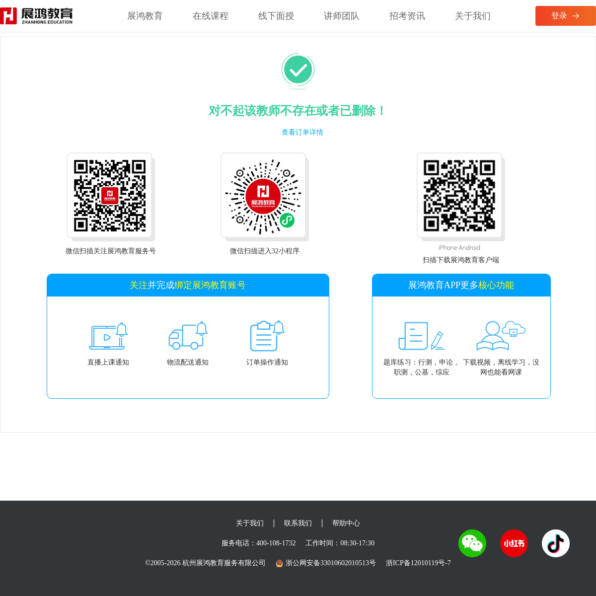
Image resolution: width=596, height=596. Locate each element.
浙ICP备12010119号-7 (418, 563)
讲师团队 (342, 16)
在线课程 (210, 16)
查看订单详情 (302, 132)
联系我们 (298, 523)
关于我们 (473, 16)
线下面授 (276, 16)
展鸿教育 (145, 16)
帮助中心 (346, 523)
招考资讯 (407, 16)
